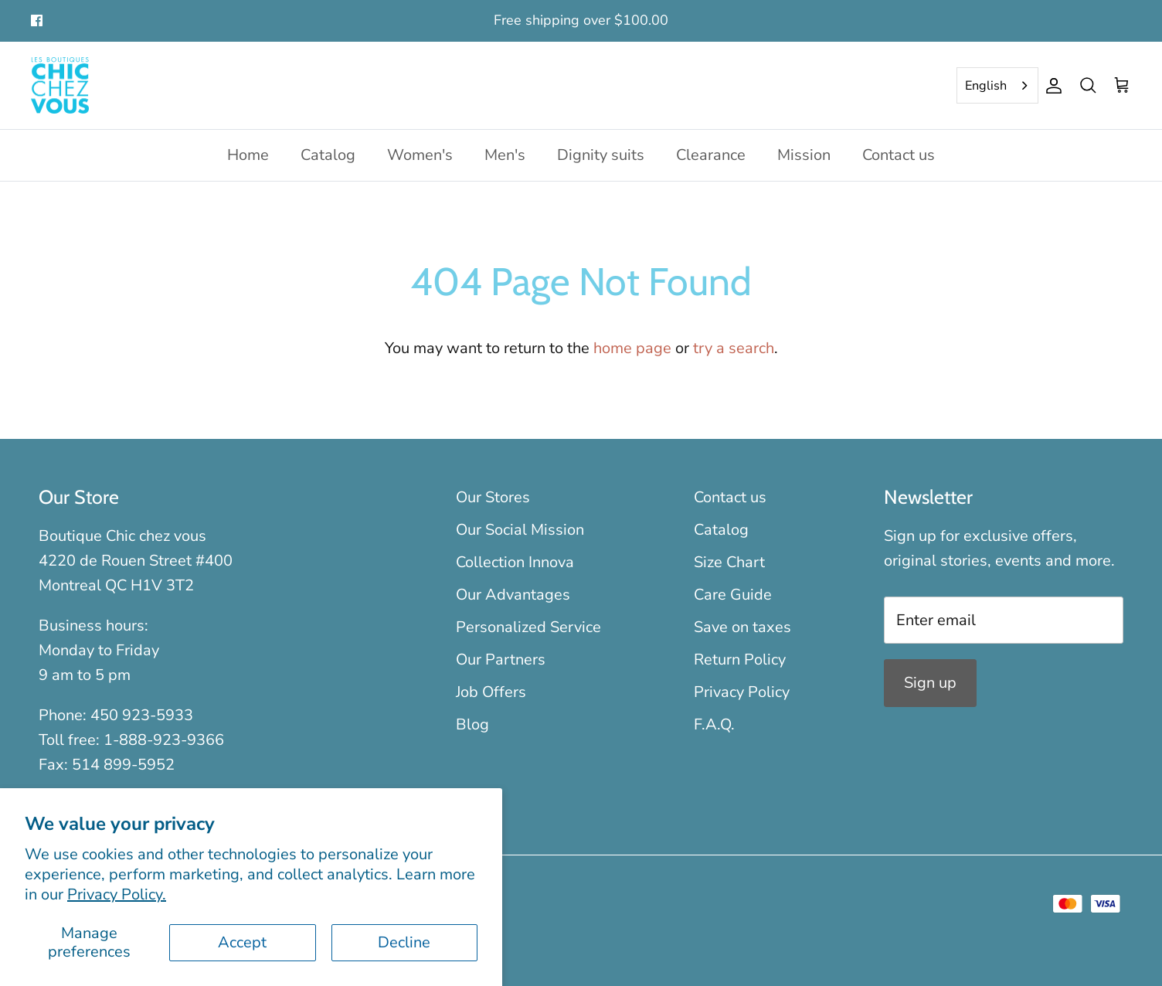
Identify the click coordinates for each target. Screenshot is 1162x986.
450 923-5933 (141, 715)
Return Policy (740, 659)
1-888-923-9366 (164, 739)
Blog (472, 724)
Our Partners (500, 659)
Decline (404, 942)
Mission (804, 154)
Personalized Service (528, 627)
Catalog (328, 154)
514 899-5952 (123, 764)
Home (248, 154)
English (986, 85)
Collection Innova (515, 562)
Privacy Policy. (116, 894)
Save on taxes (742, 627)
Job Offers (491, 692)
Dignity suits (600, 154)
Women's (420, 154)
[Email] (1003, 620)
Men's (504, 154)
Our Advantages (513, 594)
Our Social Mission (520, 529)
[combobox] (997, 85)
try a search (733, 348)
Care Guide (733, 594)
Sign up (930, 682)
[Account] (1050, 86)
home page (632, 348)
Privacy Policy (742, 692)
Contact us (898, 154)
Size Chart (729, 562)
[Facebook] (36, 20)
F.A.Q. (714, 724)
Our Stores (493, 497)
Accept (242, 942)
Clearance (711, 154)
